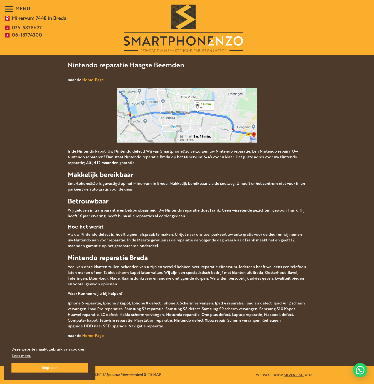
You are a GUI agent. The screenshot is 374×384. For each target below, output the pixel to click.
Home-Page (93, 80)
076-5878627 (27, 27)
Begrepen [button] (49, 368)
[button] (360, 370)
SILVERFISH (294, 375)
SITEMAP (152, 374)
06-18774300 (27, 34)
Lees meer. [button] (21, 355)
